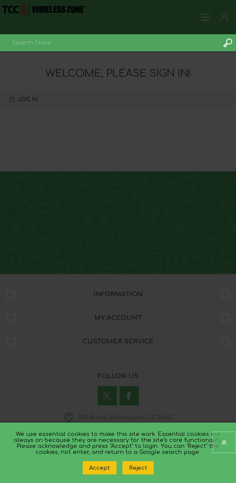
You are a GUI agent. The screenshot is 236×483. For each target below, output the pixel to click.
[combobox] (109, 42)
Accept (99, 468)
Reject (138, 468)
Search (227, 42)
